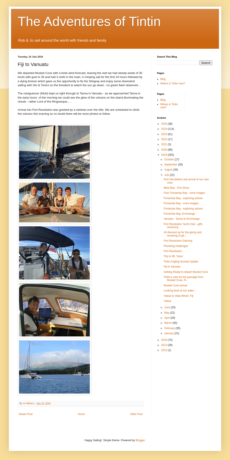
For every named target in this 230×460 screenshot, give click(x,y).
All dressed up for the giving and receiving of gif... (182, 234)
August (168, 169)
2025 (164, 123)
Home (81, 414)
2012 (164, 350)
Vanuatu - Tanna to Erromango (182, 218)
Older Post (136, 414)
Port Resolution (173, 251)
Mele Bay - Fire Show (176, 187)
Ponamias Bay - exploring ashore (183, 198)
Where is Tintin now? (172, 83)
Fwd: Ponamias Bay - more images (184, 192)
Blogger (140, 440)
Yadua (167, 301)
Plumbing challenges (176, 246)
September (171, 164)
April (167, 317)
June (167, 307)
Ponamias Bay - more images (181, 203)
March (168, 322)
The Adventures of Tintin (89, 21)
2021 (164, 144)
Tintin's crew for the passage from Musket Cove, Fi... (183, 279)
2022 (164, 139)
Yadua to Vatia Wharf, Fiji (178, 295)
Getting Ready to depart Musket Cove (186, 272)
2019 (164, 154)
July (167, 175)
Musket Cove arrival (175, 285)
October (169, 159)
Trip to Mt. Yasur (173, 256)
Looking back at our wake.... (180, 290)
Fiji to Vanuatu (172, 266)
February (170, 328)
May (167, 312)
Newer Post (26, 414)
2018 (164, 340)
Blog (163, 79)
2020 (164, 149)
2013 (164, 345)
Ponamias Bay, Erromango (179, 213)
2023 (164, 134)
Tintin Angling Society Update (181, 261)
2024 (164, 128)
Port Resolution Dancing (178, 240)
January (169, 333)
